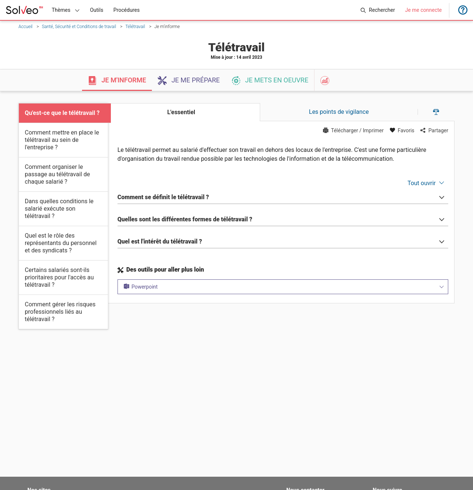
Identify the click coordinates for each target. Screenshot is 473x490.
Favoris (401, 130)
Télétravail (135, 26)
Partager (434, 130)
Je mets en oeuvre (270, 80)
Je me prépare (189, 80)
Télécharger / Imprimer (353, 130)
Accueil (25, 26)
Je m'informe (117, 80)
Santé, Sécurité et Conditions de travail (79, 26)
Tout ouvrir (422, 183)
